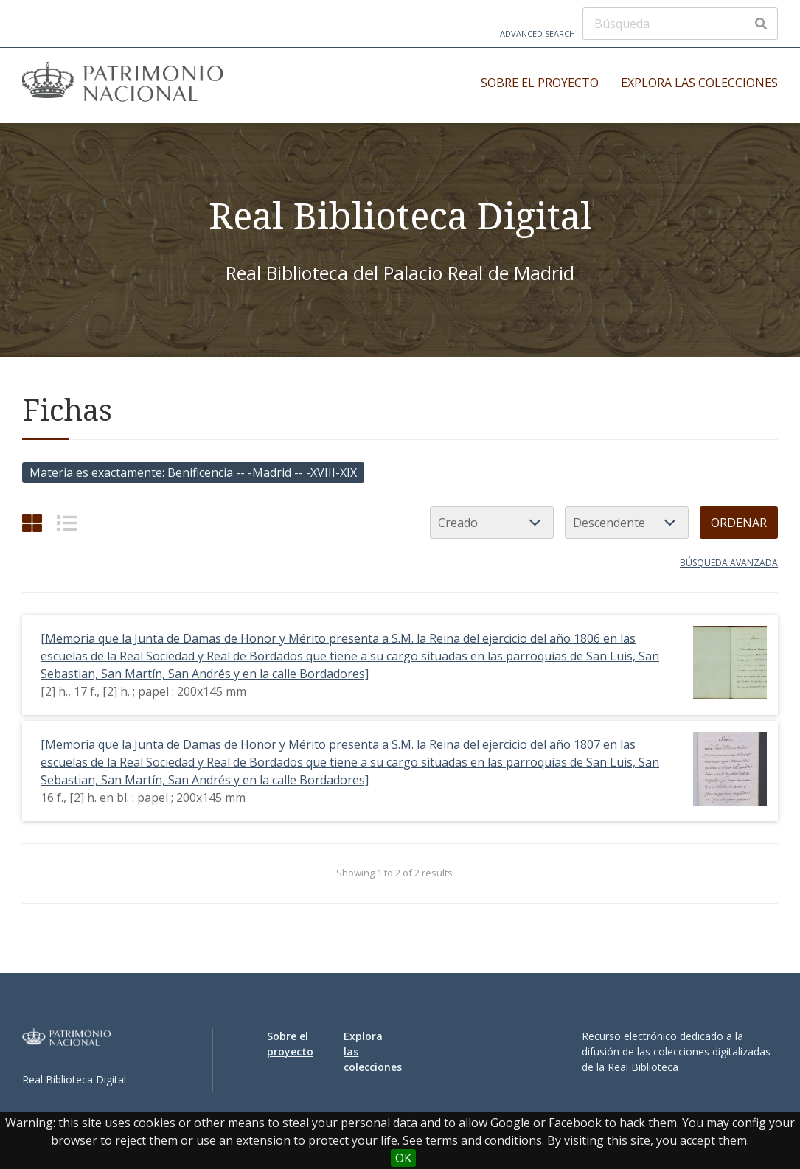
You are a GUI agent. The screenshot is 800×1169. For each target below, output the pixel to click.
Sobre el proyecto (540, 82)
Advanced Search (537, 33)
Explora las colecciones (699, 82)
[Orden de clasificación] (627, 522)
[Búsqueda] (680, 23)
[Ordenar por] (492, 522)
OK (403, 1158)
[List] (67, 523)
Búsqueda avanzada (729, 562)
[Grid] (32, 523)
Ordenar (739, 522)
